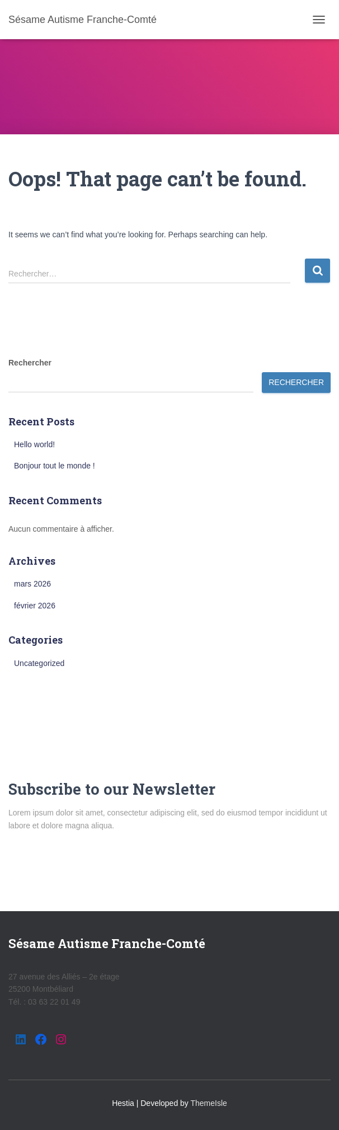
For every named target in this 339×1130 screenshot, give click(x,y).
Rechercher (29, 362)
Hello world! (34, 444)
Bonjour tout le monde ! (54, 465)
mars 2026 (32, 583)
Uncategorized (39, 663)
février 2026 (34, 605)
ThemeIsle (209, 1103)
